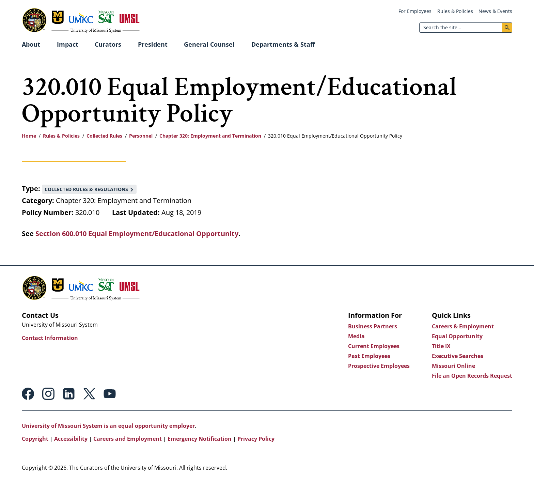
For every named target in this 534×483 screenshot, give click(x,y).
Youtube (110, 394)
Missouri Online (453, 366)
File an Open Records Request (472, 375)
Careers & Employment (463, 326)
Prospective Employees (379, 366)
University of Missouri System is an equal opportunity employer (108, 426)
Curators (108, 44)
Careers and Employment (127, 438)
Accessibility (71, 438)
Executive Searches (457, 356)
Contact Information (50, 338)
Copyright (35, 438)
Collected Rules (104, 136)
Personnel (141, 136)
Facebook (28, 394)
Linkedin (69, 394)
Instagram (48, 394)
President (153, 44)
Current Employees (373, 346)
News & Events (495, 11)
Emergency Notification (200, 438)
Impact (67, 44)
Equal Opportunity (457, 336)
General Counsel (209, 44)
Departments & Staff (283, 44)
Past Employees (369, 356)
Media (356, 336)
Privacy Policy (255, 438)
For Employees (414, 11)
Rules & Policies (455, 11)
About (31, 44)
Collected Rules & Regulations (86, 189)
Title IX (441, 346)
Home (29, 136)
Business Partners (372, 326)
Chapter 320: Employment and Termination (210, 136)
